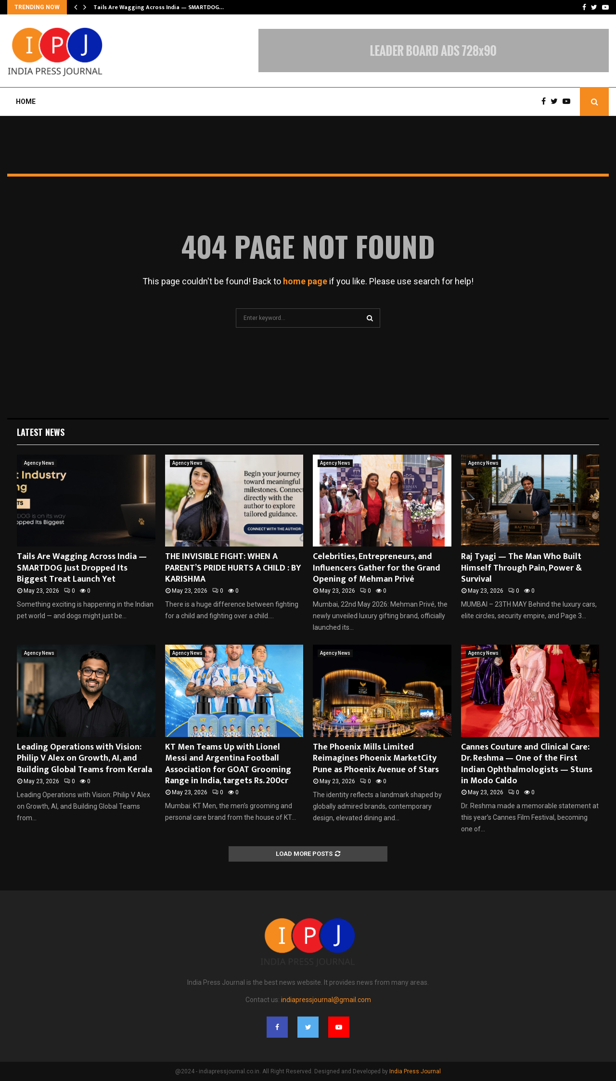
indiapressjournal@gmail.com (326, 1000)
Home (26, 101)
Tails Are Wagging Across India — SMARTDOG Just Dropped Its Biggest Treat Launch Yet (82, 567)
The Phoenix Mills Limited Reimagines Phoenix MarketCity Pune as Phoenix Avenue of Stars (376, 758)
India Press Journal (415, 1071)
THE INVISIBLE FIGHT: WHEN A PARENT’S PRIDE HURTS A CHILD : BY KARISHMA (233, 567)
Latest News (40, 432)
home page (305, 281)
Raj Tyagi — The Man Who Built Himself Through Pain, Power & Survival (521, 567)
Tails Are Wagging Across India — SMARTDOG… (158, 7)
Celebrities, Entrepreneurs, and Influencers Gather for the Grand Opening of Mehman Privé (376, 567)
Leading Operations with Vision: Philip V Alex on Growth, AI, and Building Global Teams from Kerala (84, 758)
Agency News (39, 463)
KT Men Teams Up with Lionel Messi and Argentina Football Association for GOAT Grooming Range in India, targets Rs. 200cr (228, 764)
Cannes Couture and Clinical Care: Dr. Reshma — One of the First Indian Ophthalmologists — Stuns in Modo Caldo (526, 764)
